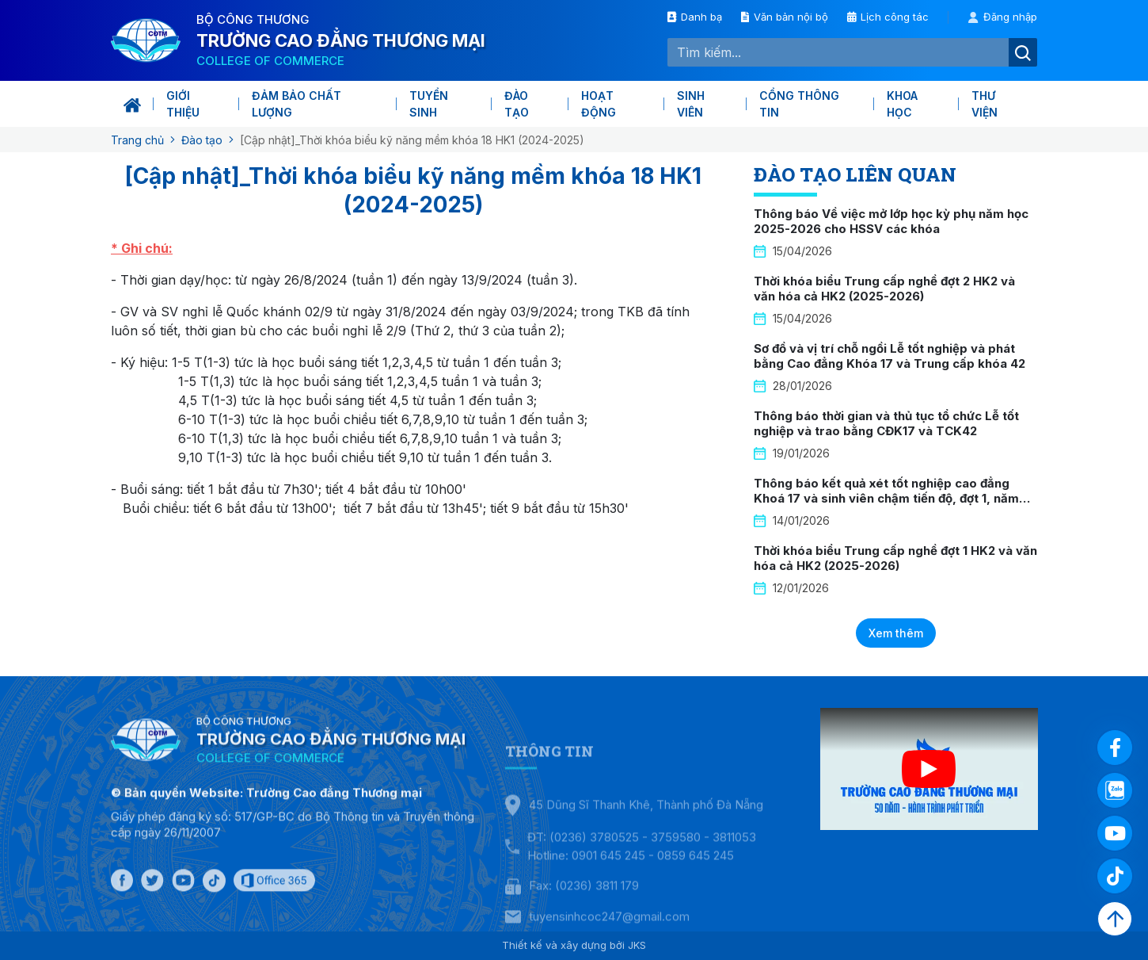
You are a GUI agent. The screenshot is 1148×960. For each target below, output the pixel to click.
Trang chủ (137, 140)
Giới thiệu (183, 104)
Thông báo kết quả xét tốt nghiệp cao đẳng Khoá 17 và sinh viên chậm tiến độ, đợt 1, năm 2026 (886, 499)
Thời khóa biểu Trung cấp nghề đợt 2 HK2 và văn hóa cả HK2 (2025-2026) (884, 288)
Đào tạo (516, 104)
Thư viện (984, 104)
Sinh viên (691, 104)
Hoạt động (598, 104)
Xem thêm (896, 633)
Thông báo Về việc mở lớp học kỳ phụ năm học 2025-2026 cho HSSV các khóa (891, 221)
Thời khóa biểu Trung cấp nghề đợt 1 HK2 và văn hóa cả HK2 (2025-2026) (895, 558)
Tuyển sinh (428, 104)
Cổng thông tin (799, 104)
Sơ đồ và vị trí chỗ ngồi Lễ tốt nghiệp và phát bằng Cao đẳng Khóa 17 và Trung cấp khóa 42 (889, 356)
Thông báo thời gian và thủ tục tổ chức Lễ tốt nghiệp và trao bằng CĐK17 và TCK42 (886, 423)
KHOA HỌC (902, 104)
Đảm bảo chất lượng (296, 104)
